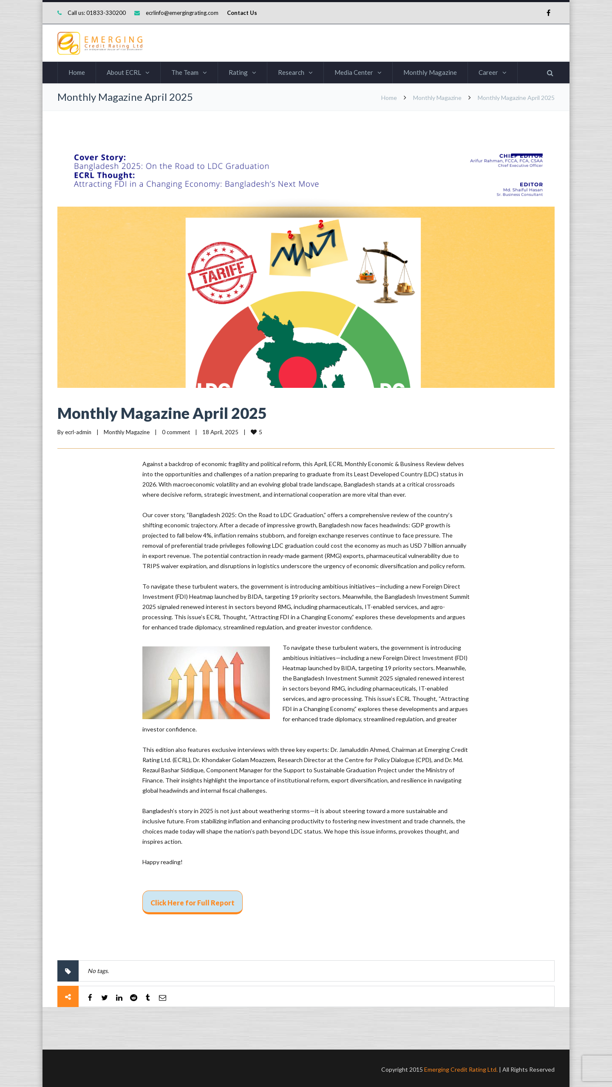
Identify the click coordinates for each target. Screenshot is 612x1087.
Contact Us (242, 12)
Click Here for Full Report (192, 903)
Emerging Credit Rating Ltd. (461, 1067)
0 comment (176, 432)
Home (76, 72)
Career (488, 72)
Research (291, 72)
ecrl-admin (78, 432)
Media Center (353, 72)
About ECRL (124, 72)
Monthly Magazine (430, 72)
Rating (238, 72)
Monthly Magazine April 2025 (162, 413)
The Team (184, 72)
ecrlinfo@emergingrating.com (182, 12)
